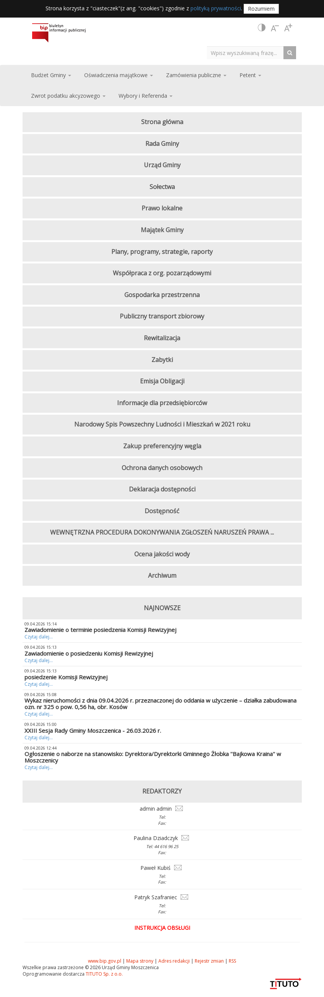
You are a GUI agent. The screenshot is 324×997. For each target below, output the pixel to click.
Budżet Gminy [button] (51, 75)
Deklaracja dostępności (162, 489)
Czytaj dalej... (38, 636)
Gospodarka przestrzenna (162, 295)
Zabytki (162, 359)
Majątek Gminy (162, 230)
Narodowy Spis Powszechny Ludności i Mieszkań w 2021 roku (162, 424)
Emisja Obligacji (162, 381)
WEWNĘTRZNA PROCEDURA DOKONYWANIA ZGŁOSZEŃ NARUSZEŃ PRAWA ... (162, 532)
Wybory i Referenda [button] (146, 95)
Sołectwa (162, 187)
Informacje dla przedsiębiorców (162, 403)
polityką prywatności (215, 8)
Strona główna (162, 122)
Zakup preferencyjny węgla (162, 446)
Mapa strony (139, 961)
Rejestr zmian (209, 961)
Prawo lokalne (162, 208)
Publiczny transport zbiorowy (162, 316)
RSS (232, 961)
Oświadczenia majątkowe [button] (118, 75)
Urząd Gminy (162, 165)
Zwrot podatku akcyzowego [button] (68, 95)
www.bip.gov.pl (104, 961)
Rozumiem (261, 8)
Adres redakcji (174, 961)
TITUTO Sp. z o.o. (104, 974)
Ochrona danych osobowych (162, 468)
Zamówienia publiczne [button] (196, 75)
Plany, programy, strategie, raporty (162, 251)
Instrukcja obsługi (162, 927)
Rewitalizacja (162, 338)
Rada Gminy (162, 143)
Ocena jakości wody (162, 554)
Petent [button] (250, 75)
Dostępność (162, 511)
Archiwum (162, 575)
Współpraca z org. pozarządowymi (162, 273)
